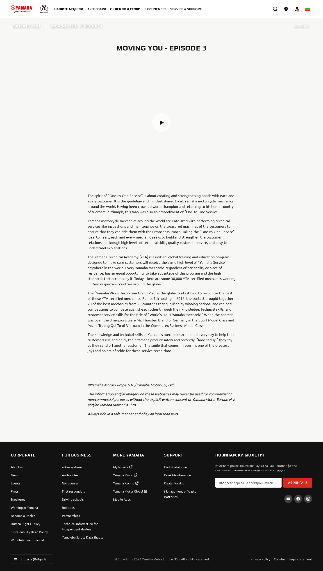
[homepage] (21, 9)
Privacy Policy (260, 559)
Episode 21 (301, 26)
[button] (161, 122)
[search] (275, 9)
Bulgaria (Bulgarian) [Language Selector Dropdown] (31, 559)
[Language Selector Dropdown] (307, 9)
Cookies (279, 559)
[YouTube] (288, 499)
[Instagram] (308, 499)
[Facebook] (298, 499)
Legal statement (300, 559)
